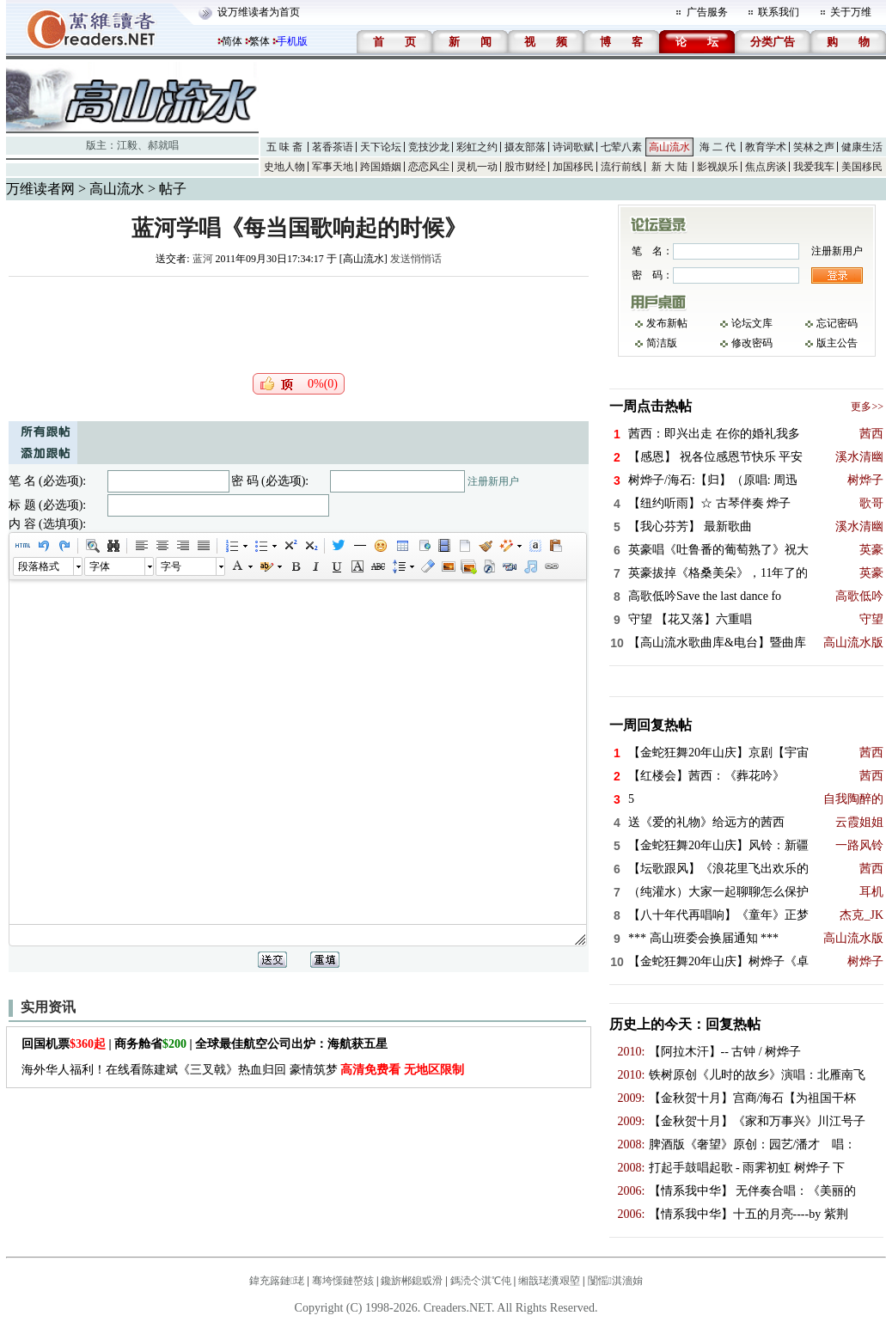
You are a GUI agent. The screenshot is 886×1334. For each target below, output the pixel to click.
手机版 (292, 41)
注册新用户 (493, 481)
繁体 (259, 41)
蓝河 (202, 259)
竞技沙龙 (428, 147)
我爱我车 (813, 167)
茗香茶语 (332, 147)
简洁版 (661, 343)
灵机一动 (477, 167)
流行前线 (621, 167)
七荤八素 (621, 147)
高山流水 (669, 147)
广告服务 (707, 12)
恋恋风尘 (428, 167)
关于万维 (850, 12)
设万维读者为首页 (258, 12)
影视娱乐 (717, 167)
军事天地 (332, 167)
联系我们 (778, 12)
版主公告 (837, 343)
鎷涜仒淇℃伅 (480, 1281)
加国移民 (573, 167)
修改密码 (752, 343)
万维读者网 (40, 188)
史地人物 (284, 167)
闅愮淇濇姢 (615, 1281)
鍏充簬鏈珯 (276, 1281)
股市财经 (525, 167)
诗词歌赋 (573, 147)
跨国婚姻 (380, 167)
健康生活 (862, 147)
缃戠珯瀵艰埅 (549, 1281)
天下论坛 (380, 147)
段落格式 (38, 566)
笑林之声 (813, 147)
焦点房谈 (765, 167)
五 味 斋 (284, 147)
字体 (99, 566)
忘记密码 (837, 323)
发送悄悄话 (416, 259)
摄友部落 (525, 147)
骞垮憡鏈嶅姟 (343, 1281)
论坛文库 (752, 323)
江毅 (127, 145)
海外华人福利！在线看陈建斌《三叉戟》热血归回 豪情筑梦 (242, 1069)
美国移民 (862, 167)
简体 (232, 41)
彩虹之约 (477, 147)
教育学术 (765, 147)
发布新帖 (666, 323)
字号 (171, 566)
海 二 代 (718, 147)
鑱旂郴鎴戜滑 (412, 1281)
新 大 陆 (669, 167)
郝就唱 (163, 145)
